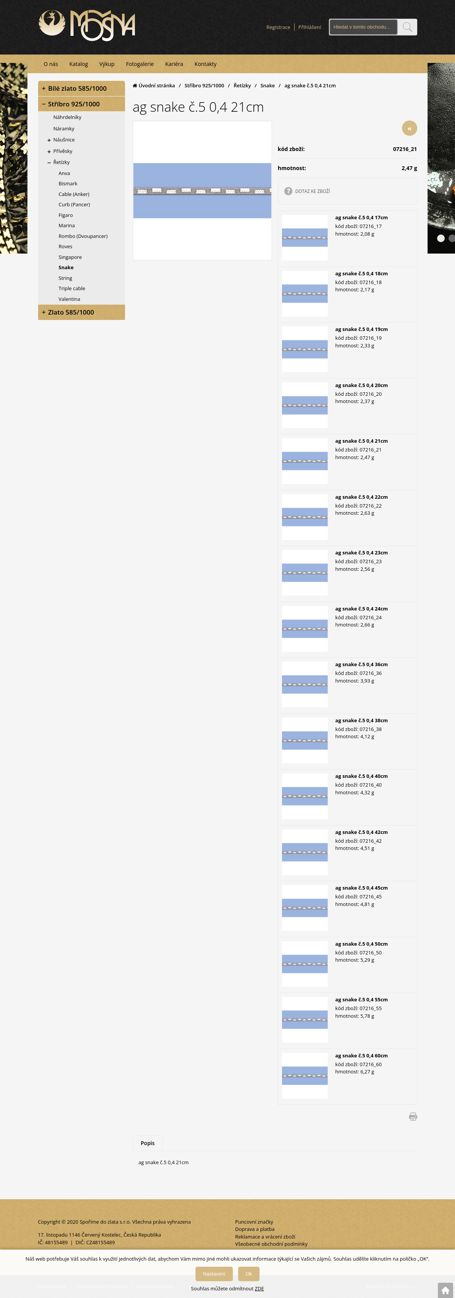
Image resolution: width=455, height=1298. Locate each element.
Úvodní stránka (154, 85)
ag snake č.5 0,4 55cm (361, 999)
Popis (148, 1142)
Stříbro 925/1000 (204, 85)
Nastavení (214, 1274)
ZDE (259, 1288)
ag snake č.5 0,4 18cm (361, 273)
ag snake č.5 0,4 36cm (361, 664)
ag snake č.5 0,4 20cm (361, 384)
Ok (249, 1274)
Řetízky (242, 85)
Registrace (278, 27)
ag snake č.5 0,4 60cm (361, 1055)
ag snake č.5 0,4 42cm (361, 831)
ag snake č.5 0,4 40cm (361, 776)
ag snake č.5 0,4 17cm (361, 217)
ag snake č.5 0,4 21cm (361, 440)
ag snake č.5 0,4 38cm (361, 719)
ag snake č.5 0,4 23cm (361, 552)
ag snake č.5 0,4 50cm (361, 943)
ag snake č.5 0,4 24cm (361, 608)
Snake (267, 85)
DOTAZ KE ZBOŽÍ (312, 191)
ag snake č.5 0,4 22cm (361, 496)
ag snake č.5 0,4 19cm (361, 329)
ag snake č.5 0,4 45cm (361, 887)
